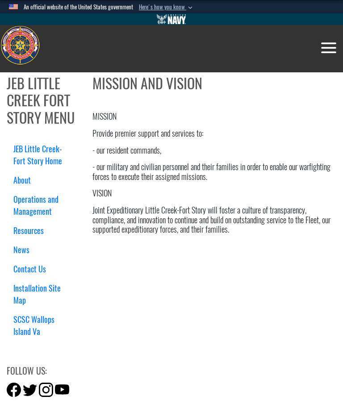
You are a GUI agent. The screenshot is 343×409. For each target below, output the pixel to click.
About (25, 180)
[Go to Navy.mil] (171, 19)
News (21, 249)
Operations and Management (36, 205)
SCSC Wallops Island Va (33, 325)
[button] (166, 7)
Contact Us (29, 269)
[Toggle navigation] (328, 47)
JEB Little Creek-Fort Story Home (37, 155)
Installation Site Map (37, 294)
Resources (31, 230)
